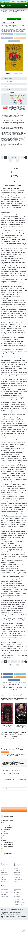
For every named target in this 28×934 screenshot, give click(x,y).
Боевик (2, 882)
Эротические (4, 912)
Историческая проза (13, 94)
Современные (4, 910)
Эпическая (16, 897)
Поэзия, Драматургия (8, 867)
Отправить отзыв (14, 824)
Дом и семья (6, 852)
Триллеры (3, 893)
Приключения (6, 847)
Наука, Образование (7, 841)
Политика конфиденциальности (19, 916)
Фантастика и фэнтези (8, 834)
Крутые (2, 891)
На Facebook (13, 34)
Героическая (17, 884)
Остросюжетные (5, 908)
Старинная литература (8, 860)
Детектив (3, 884)
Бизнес (4, 854)
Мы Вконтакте (14, 48)
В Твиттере (13, 37)
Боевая (16, 882)
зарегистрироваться (18, 777)
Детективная (17, 886)
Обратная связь (18, 918)
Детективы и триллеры (8, 839)
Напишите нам (12, 119)
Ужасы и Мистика (18, 893)
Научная (16, 890)
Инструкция (15, 123)
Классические (4, 890)
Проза (4, 845)
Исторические (4, 888)
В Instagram (13, 41)
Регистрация (23, 1)
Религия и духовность (8, 856)
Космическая (17, 888)
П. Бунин (11, 88)
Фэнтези (16, 895)
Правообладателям (18, 914)
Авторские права (14, 19)
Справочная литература (8, 858)
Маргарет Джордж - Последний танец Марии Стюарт (20, 740)
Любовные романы (7, 837)
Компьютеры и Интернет (8, 865)
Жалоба (5, 115)
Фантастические (5, 906)
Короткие (3, 905)
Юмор (4, 863)
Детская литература (7, 850)
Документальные (7, 843)
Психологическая (18, 891)
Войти (14, 1)
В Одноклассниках (14, 44)
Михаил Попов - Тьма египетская (7, 740)
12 (17, 167)
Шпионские (3, 895)
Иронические (4, 886)
